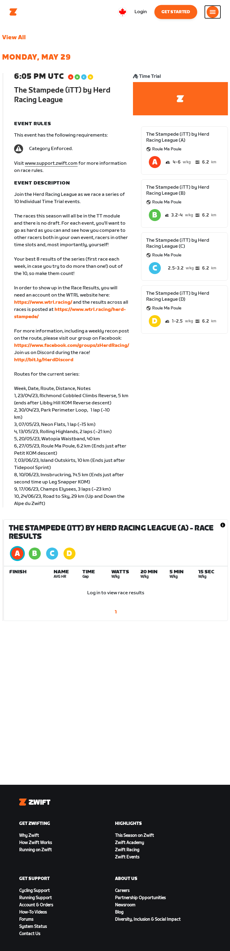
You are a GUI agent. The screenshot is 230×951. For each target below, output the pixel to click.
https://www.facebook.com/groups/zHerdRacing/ (71, 345)
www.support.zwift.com (51, 163)
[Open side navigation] (212, 12)
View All (14, 37)
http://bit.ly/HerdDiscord (43, 360)
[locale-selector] (122, 12)
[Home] (13, 12)
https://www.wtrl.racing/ (43, 302)
